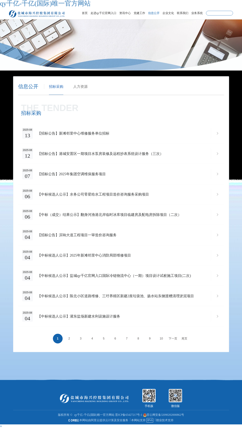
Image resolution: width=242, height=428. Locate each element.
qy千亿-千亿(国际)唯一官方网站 (94, 414)
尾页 (184, 338)
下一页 (173, 338)
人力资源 (80, 87)
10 (161, 338)
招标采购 (56, 87)
